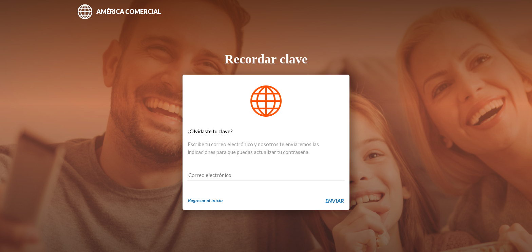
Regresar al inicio (205, 200)
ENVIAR (334, 200)
